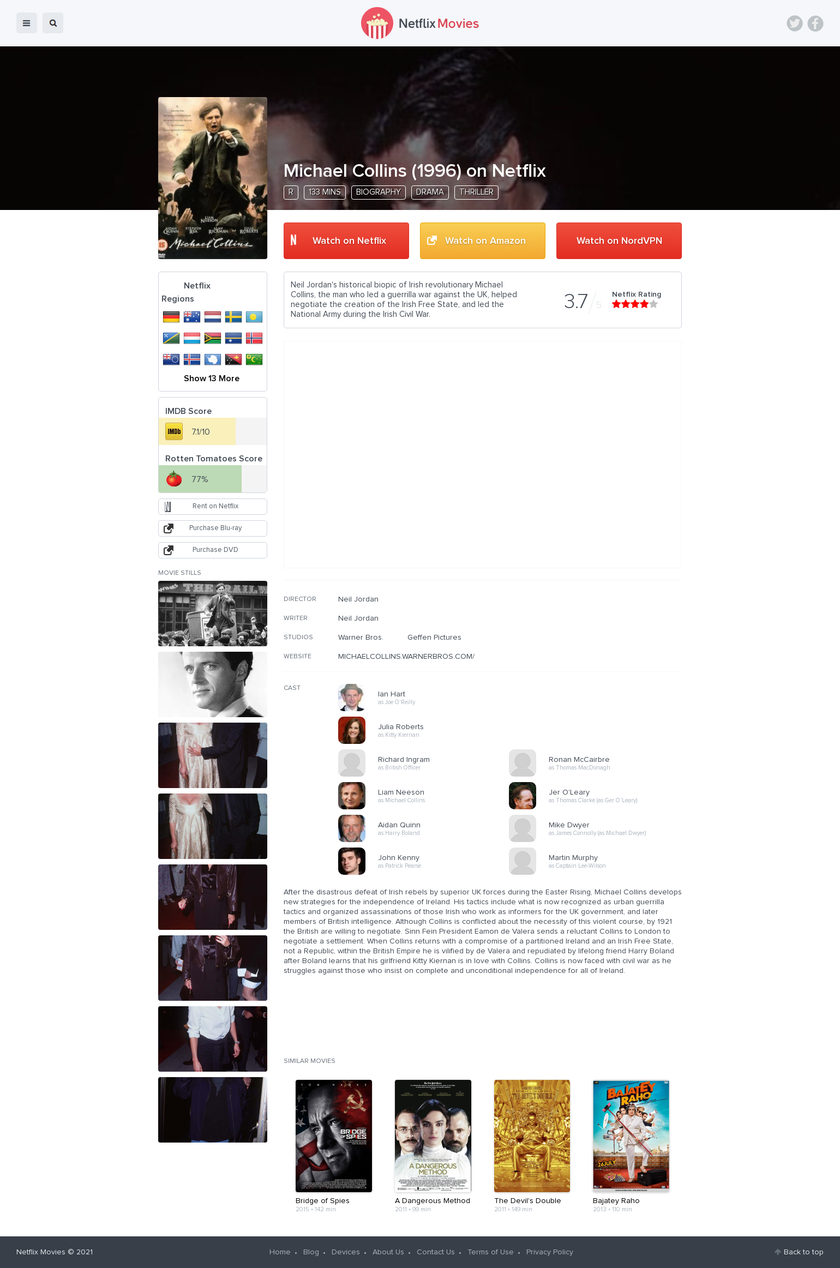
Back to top (804, 1252)
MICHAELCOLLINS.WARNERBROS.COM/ (406, 656)
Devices (346, 1252)
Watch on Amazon (485, 241)
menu (26, 23)
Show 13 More (211, 378)
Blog (311, 1252)
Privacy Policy (549, 1252)
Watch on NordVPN (619, 241)
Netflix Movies (40, 1252)
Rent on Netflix (215, 506)
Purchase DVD (215, 550)
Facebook (815, 23)
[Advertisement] (600, 665)
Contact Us (436, 1252)
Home (280, 1252)
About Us (388, 1252)
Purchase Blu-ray (215, 528)
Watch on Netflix (349, 241)
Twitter (795, 23)
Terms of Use (490, 1252)
